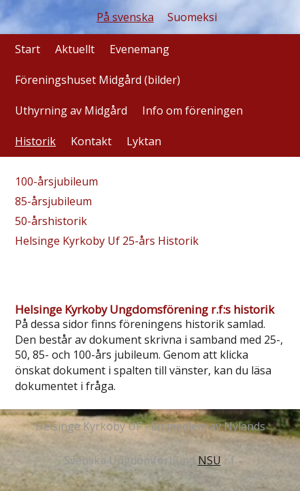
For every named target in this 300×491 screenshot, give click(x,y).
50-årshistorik (51, 220)
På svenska (125, 17)
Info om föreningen (192, 110)
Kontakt (91, 141)
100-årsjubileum (56, 181)
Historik (35, 141)
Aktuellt (75, 49)
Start (27, 49)
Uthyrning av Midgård (71, 110)
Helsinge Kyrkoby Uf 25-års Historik (107, 240)
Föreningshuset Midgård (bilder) (97, 79)
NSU (209, 460)
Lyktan (144, 141)
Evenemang (139, 49)
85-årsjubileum (53, 201)
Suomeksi (192, 17)
